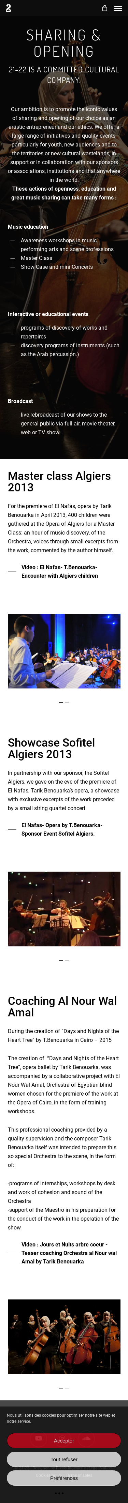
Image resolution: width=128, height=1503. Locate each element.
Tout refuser (64, 1459)
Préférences (64, 1478)
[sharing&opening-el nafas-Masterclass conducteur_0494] (64, 651)
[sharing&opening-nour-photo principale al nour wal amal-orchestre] (64, 1336)
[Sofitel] (64, 909)
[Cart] (104, 8)
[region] (64, 651)
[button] (118, 8)
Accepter (64, 1441)
